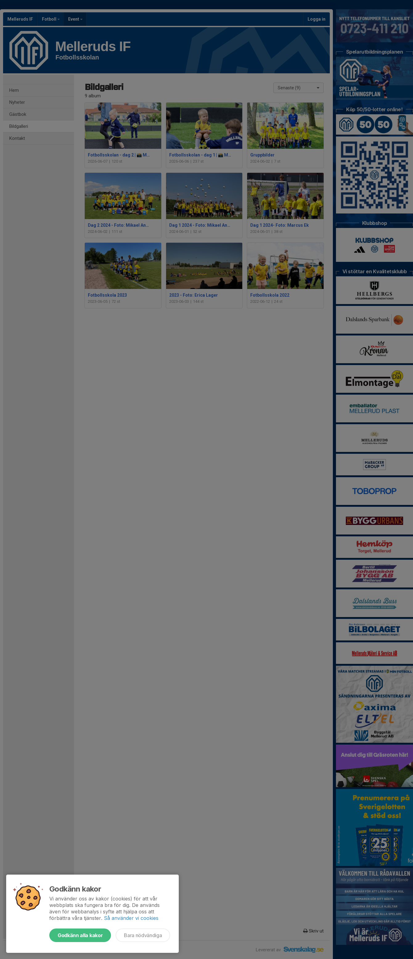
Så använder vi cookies (131, 918)
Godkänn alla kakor (80, 935)
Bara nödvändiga (143, 935)
